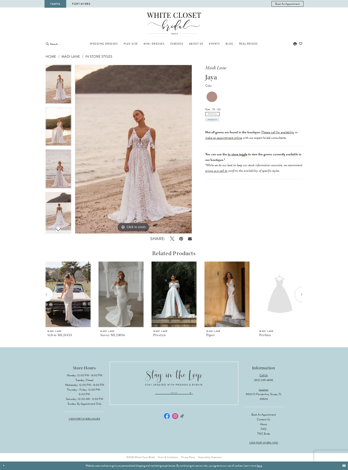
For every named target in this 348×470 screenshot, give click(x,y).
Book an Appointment (263, 414)
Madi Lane (70, 56)
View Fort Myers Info (263, 443)
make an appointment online (223, 152)
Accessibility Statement (210, 457)
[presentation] (68, 294)
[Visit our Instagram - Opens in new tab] (175, 420)
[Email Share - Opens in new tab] (190, 238)
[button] (295, 44)
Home (51, 56)
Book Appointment (223, 131)
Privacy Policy (188, 457)
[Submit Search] (47, 44)
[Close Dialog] (5, 465)
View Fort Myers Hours (84, 419)
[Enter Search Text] (67, 44)
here (259, 465)
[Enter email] (174, 395)
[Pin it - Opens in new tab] (181, 238)
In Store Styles (98, 56)
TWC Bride (263, 433)
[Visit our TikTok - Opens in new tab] (182, 420)
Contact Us (263, 419)
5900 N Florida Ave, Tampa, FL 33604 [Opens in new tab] (264, 396)
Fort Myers (81, 4)
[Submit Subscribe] (214, 395)
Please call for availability (277, 146)
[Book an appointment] (287, 4)
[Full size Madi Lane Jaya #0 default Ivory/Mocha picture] (133, 149)
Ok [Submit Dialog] (342, 465)
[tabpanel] (58, 86)
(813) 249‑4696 (263, 380)
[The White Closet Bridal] (174, 24)
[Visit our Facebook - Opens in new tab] (167, 420)
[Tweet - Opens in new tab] (172, 238)
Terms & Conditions (168, 457)
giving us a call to (216, 185)
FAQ (263, 429)
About (263, 424)
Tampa (55, 4)
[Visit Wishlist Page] (301, 44)
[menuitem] (287, 4)
